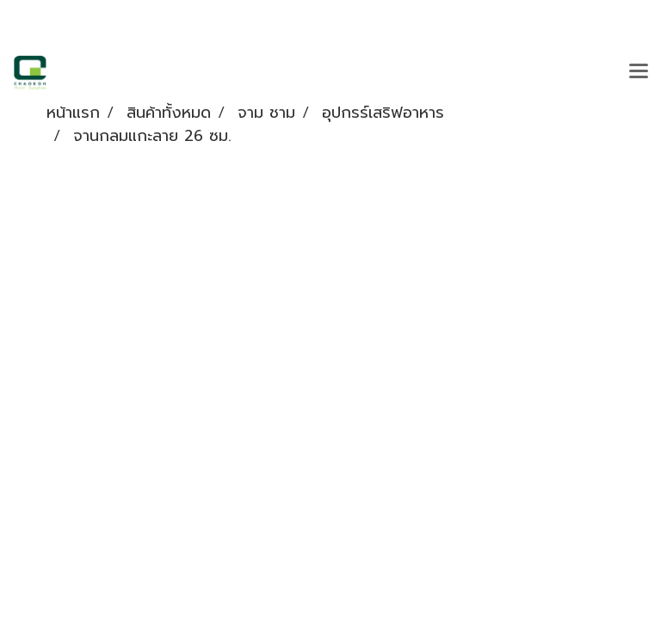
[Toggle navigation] (639, 72)
